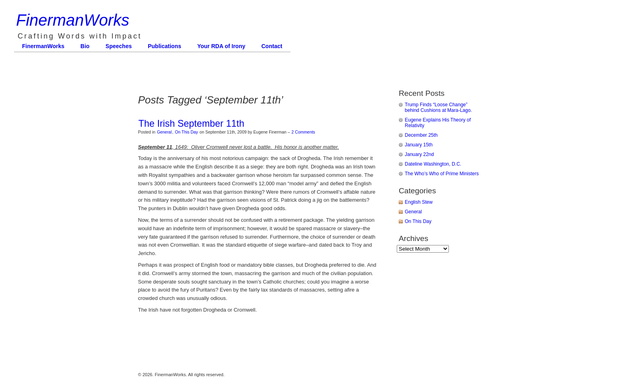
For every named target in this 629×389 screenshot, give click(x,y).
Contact (272, 46)
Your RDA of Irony (221, 46)
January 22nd (419, 154)
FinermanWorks (72, 20)
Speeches (119, 46)
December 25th (421, 135)
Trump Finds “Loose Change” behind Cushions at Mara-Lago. (438, 107)
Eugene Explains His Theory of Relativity (438, 122)
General (164, 132)
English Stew (418, 202)
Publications (164, 46)
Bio (85, 46)
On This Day (186, 132)
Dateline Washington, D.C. (433, 164)
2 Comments (303, 132)
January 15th (418, 145)
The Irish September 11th (191, 123)
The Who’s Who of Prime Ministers (442, 173)
